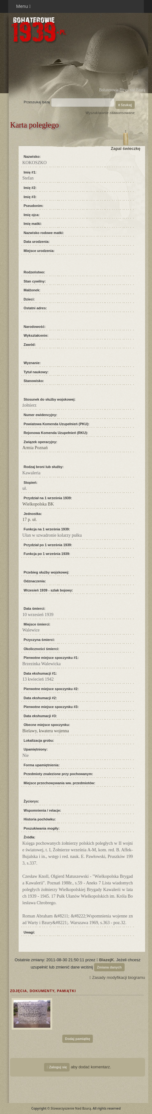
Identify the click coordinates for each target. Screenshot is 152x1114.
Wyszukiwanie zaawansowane (110, 112)
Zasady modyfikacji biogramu (117, 977)
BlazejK (106, 959)
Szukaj (125, 104)
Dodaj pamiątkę (77, 1039)
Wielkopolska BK (38, 504)
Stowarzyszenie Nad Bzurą (71, 1108)
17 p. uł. (29, 519)
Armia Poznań (35, 447)
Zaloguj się (57, 1067)
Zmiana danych (109, 967)
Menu (23, 6)
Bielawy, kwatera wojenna (45, 730)
